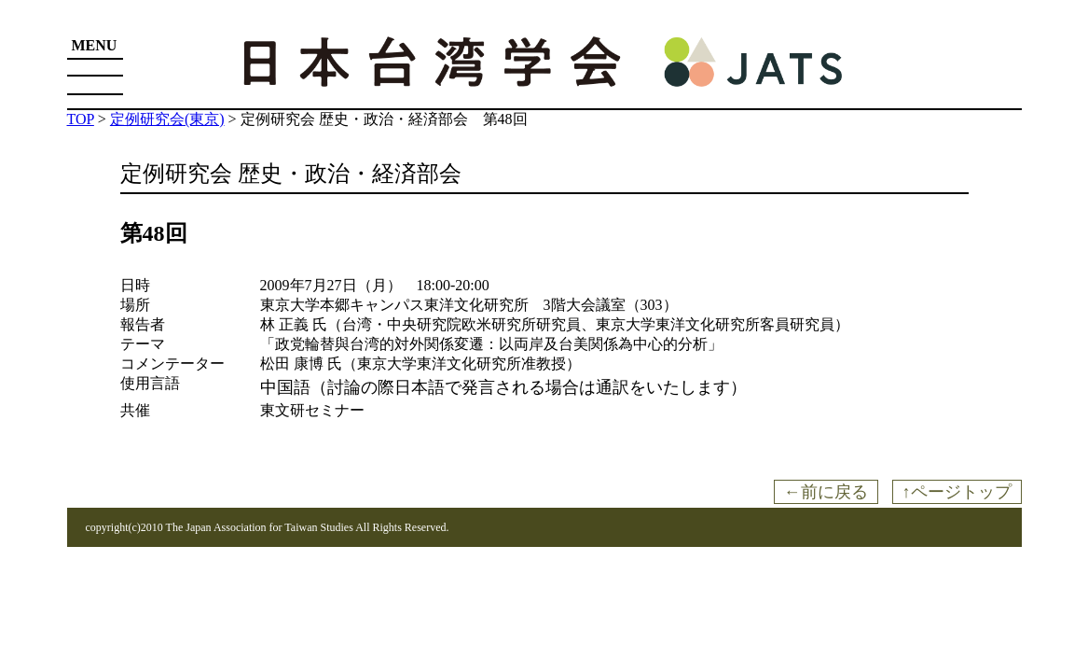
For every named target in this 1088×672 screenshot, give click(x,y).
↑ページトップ (957, 492)
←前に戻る (826, 492)
